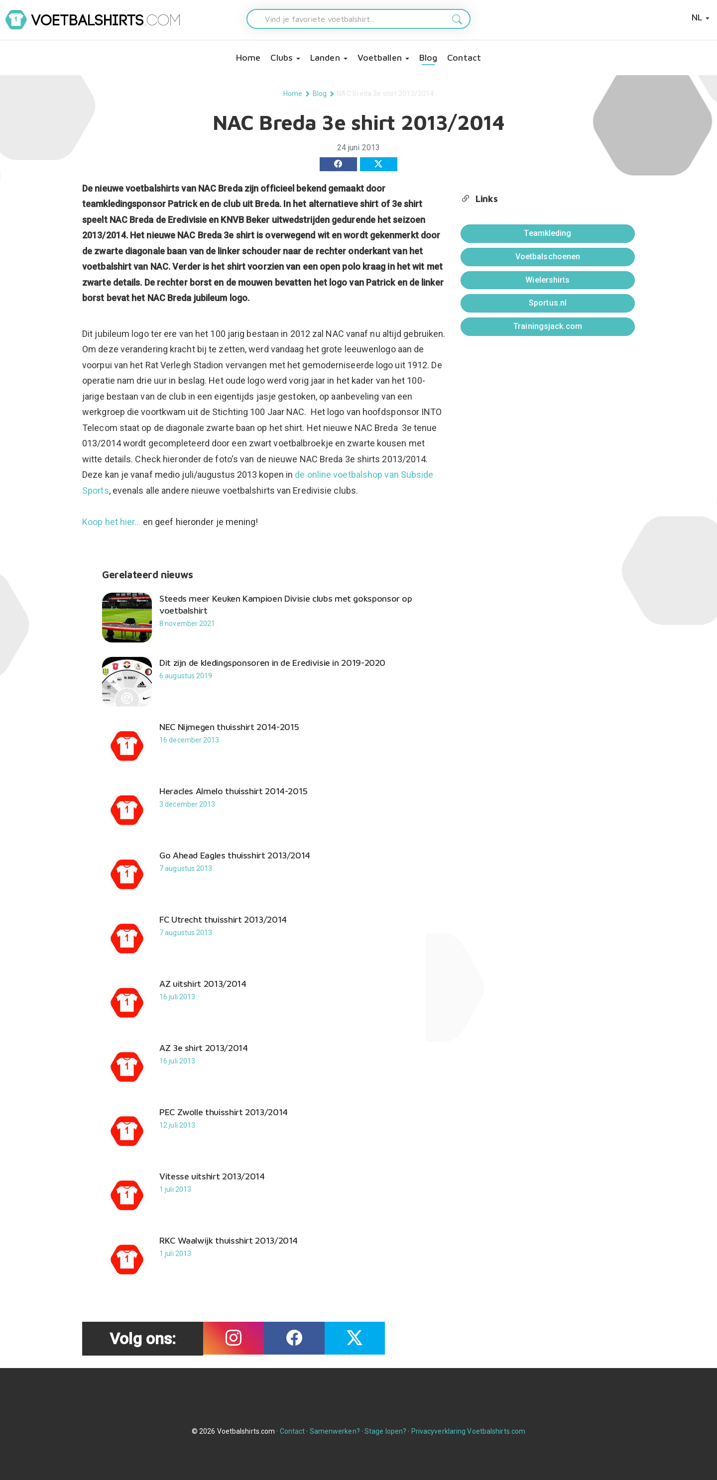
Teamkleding (547, 233)
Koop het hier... (111, 522)
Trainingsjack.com (547, 326)
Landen (329, 57)
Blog (428, 57)
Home (248, 57)
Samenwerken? (335, 1431)
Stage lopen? (385, 1431)
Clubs (285, 57)
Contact (464, 57)
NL (701, 17)
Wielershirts (547, 280)
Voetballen (383, 57)
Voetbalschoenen (548, 256)
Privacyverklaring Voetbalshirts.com (468, 1431)
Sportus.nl (548, 303)
